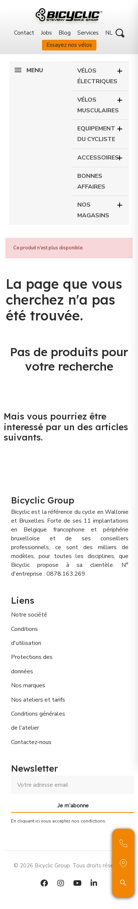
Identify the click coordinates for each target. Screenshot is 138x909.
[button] (120, 33)
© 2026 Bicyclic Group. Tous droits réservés (69, 865)
